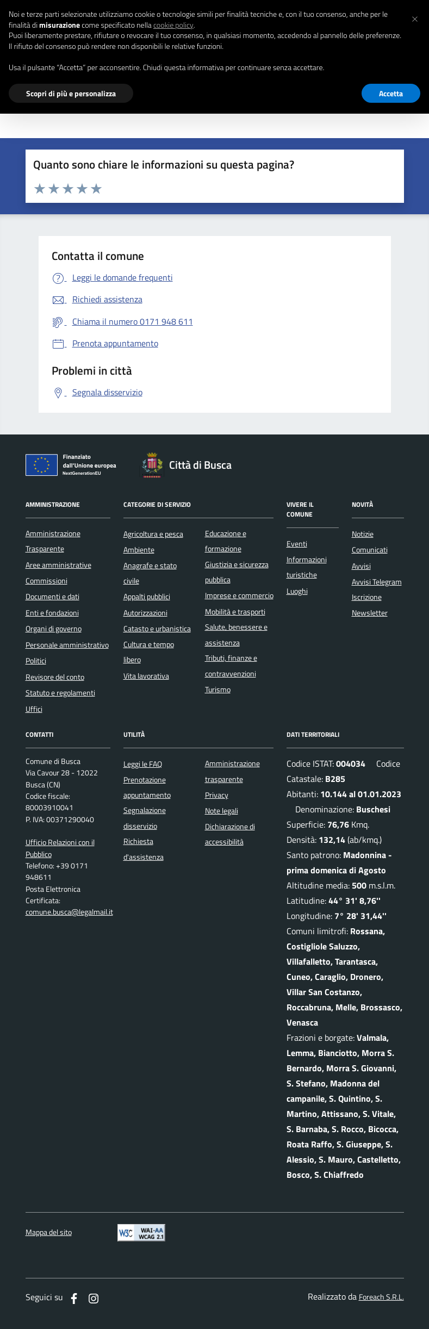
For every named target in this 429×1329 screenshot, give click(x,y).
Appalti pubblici (146, 597)
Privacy (216, 795)
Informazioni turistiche (307, 567)
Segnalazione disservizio (144, 817)
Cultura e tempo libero (148, 652)
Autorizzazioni (145, 613)
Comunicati (370, 550)
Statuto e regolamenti (60, 693)
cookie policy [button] (173, 25)
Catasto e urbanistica (157, 629)
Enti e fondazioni (52, 613)
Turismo (218, 689)
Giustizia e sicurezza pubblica (237, 572)
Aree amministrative (58, 565)
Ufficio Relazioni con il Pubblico (60, 848)
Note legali (221, 811)
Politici (36, 661)
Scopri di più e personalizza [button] (71, 93)
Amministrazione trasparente (232, 771)
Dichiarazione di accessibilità (230, 834)
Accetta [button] (391, 93)
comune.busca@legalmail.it (69, 912)
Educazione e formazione (225, 541)
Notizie (363, 534)
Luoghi (297, 591)
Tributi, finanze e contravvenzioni (231, 665)
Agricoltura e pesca (153, 534)
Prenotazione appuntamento (147, 787)
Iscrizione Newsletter (370, 604)
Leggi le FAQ (142, 764)
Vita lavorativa (146, 676)
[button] (415, 17)
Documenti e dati (52, 597)
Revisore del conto (55, 677)
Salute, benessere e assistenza (236, 634)
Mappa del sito (49, 1232)
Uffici (34, 709)
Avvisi (361, 566)
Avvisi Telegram (377, 582)
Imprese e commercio (239, 595)
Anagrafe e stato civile (150, 573)
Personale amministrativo (67, 645)
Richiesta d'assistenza (143, 848)
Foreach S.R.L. (381, 1297)
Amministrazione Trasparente (53, 541)
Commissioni (46, 581)
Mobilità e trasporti (235, 612)
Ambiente (138, 550)
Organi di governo (54, 629)
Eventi (297, 544)
